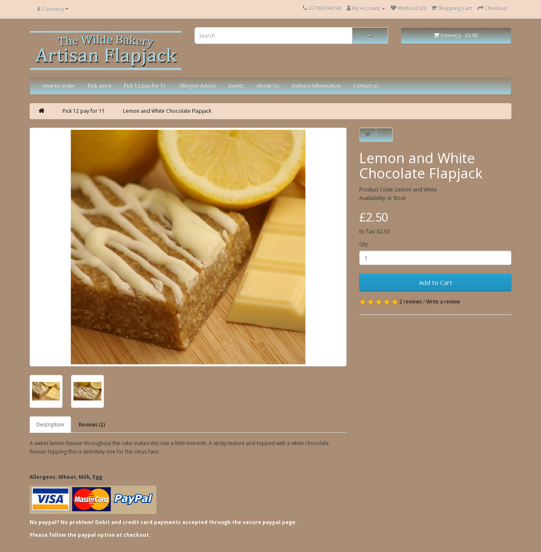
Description (50, 424)
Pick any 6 (99, 85)
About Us (268, 85)
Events (236, 85)
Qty (363, 244)
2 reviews (410, 301)
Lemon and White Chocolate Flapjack (167, 111)
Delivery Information (316, 85)
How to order (59, 85)
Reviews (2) (92, 424)
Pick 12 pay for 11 (145, 85)
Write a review (443, 301)
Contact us (366, 85)
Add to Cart (435, 282)
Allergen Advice (197, 85)
